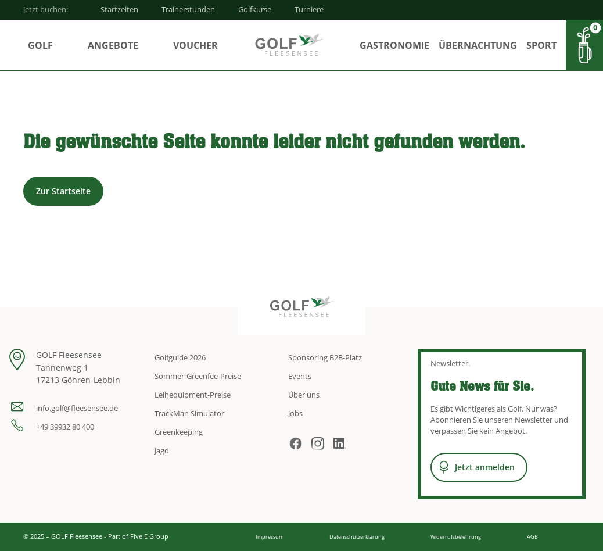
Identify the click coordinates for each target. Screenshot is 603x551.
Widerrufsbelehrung (455, 537)
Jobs (295, 413)
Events (299, 376)
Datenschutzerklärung (357, 537)
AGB (532, 537)
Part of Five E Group (138, 536)
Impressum (269, 537)
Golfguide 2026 (180, 357)
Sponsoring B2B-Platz (325, 357)
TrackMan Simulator (189, 413)
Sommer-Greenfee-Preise (198, 376)
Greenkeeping (179, 432)
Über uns (304, 394)
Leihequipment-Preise (193, 394)
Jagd (162, 450)
